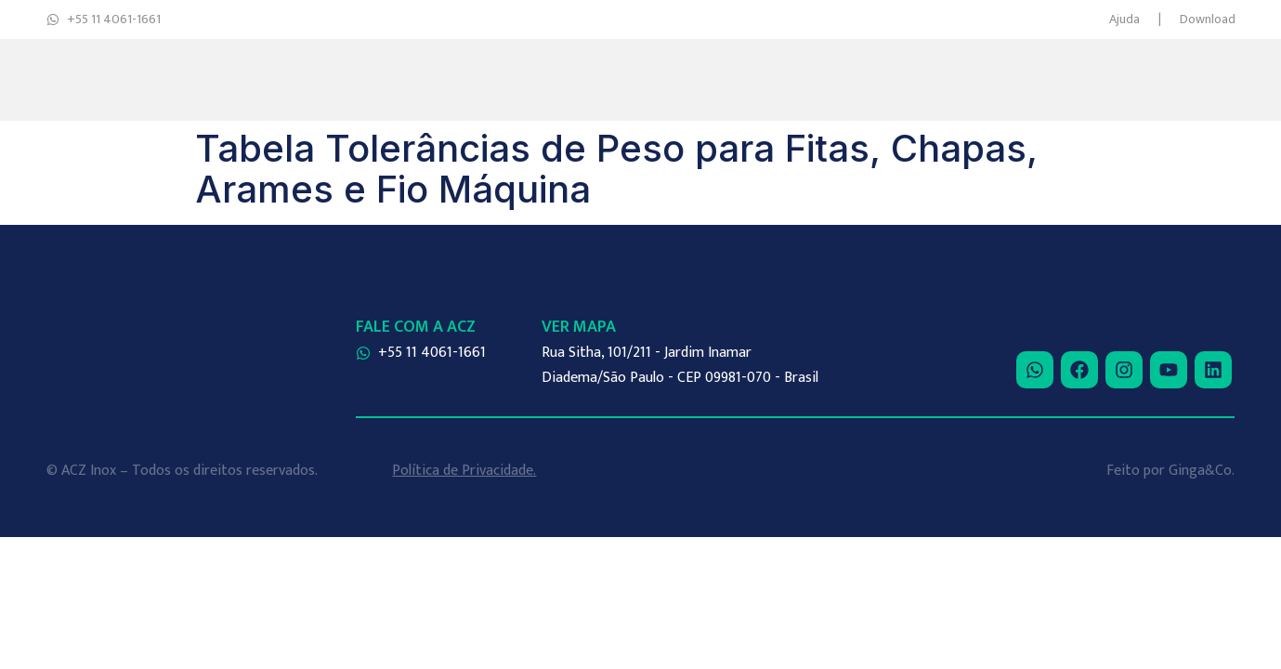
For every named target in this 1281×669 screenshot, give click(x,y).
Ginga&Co (1200, 470)
